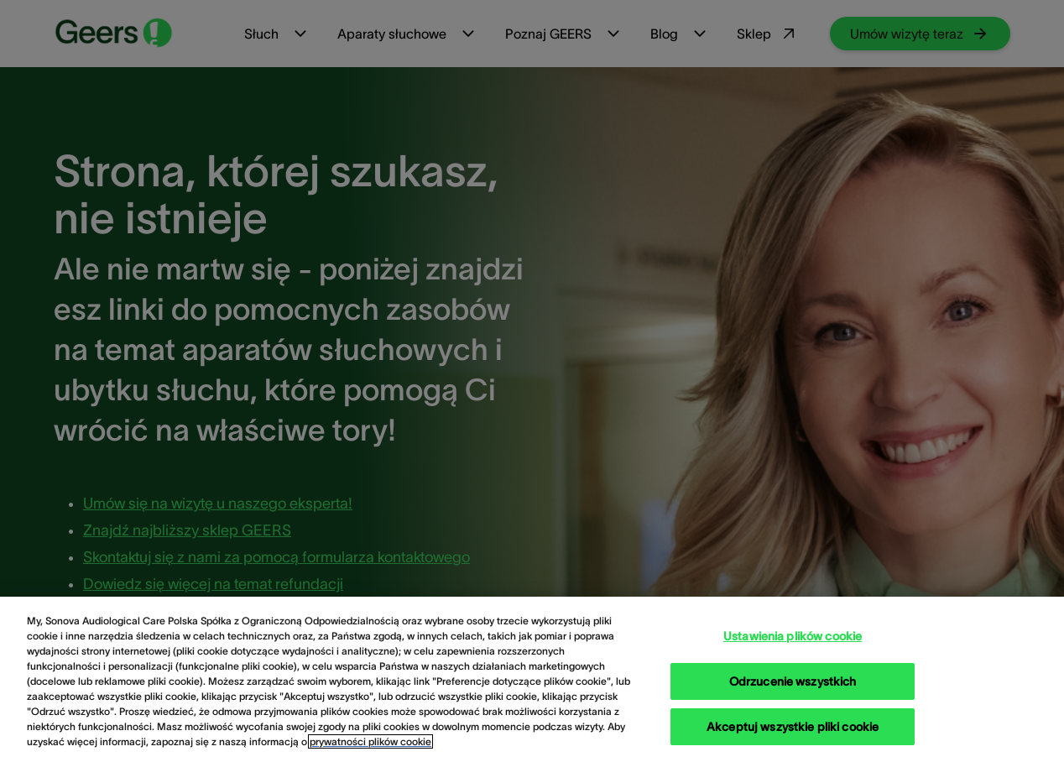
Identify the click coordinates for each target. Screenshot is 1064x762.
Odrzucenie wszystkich (793, 681)
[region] (532, 679)
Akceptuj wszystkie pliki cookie (793, 726)
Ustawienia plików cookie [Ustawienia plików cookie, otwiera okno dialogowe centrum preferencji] (792, 636)
